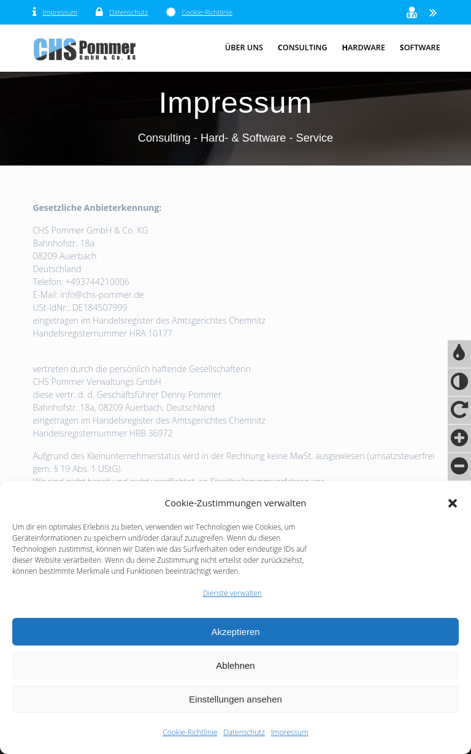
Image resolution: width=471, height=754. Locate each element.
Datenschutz (244, 732)
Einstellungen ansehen (235, 699)
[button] (452, 503)
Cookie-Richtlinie (190, 732)
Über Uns (244, 47)
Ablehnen (235, 665)
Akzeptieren (235, 631)
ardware (363, 47)
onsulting (302, 47)
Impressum (289, 732)
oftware (420, 47)
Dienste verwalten (232, 593)
